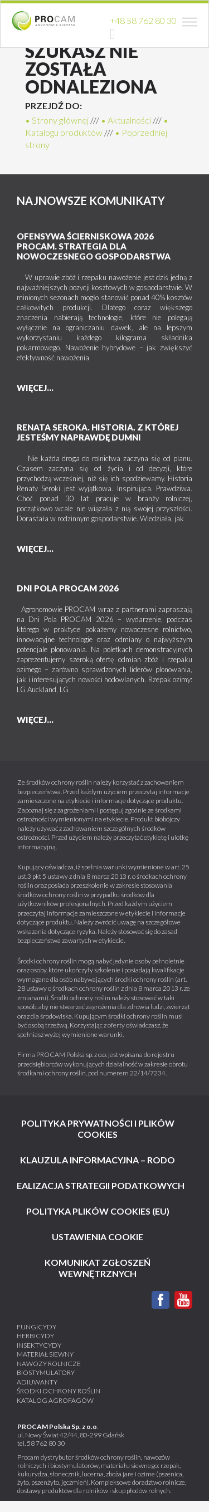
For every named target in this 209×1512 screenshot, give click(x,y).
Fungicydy (36, 1327)
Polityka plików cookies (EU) (97, 1211)
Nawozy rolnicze (49, 1363)
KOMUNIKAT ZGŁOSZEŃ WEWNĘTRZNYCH (97, 1268)
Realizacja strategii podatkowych (97, 1185)
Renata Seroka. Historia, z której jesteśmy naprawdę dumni (97, 432)
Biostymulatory (46, 1372)
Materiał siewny (45, 1354)
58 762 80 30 (46, 1443)
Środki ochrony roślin (58, 1391)
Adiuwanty (37, 1382)
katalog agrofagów (55, 1400)
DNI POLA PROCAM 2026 (68, 588)
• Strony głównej (57, 120)
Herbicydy (35, 1336)
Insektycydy (39, 1345)
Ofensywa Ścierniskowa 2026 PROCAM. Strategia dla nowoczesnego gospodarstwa (94, 246)
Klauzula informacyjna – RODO (97, 1159)
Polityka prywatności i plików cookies (97, 1128)
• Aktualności (126, 120)
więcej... (35, 388)
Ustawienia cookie (97, 1236)
